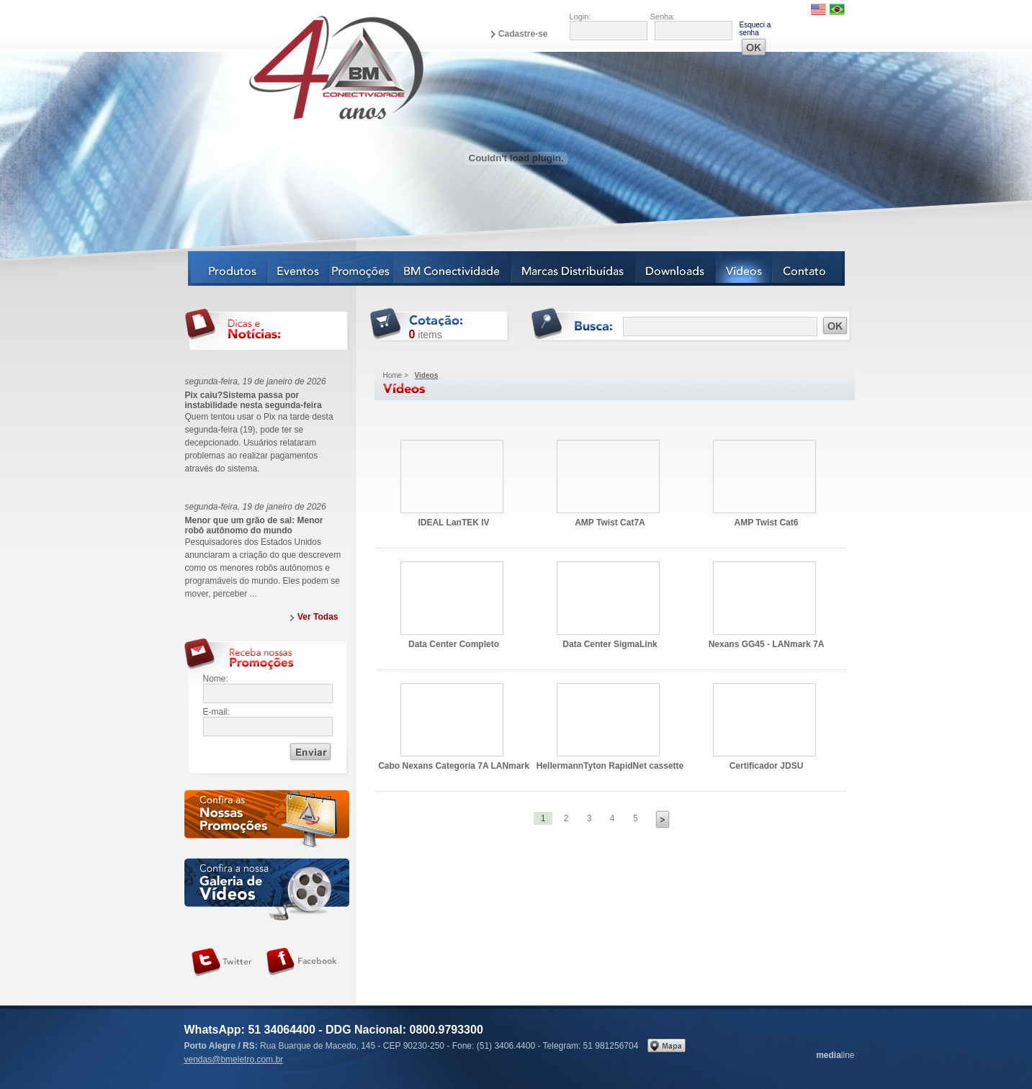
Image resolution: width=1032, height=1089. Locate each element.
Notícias (362, 268)
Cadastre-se (523, 34)
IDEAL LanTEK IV (451, 476)
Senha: (663, 16)
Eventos (299, 268)
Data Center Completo (451, 598)
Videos (427, 375)
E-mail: (216, 712)
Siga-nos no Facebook (301, 962)
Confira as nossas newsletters (266, 821)
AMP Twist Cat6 (764, 476)
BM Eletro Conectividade (302, 67)
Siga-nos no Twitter (222, 962)
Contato (809, 268)
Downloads (676, 268)
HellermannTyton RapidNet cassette (608, 719)
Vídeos (744, 268)
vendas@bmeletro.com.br (234, 1059)
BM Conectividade (452, 268)
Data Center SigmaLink (608, 598)
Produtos (228, 268)
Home (393, 375)
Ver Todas (317, 617)
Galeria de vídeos (266, 889)
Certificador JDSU (764, 719)
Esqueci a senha (755, 29)
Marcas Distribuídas (573, 268)
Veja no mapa (666, 1045)
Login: (580, 16)
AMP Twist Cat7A (608, 476)
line (835, 1055)
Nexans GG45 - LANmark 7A (764, 598)
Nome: (215, 679)
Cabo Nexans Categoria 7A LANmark (451, 719)
